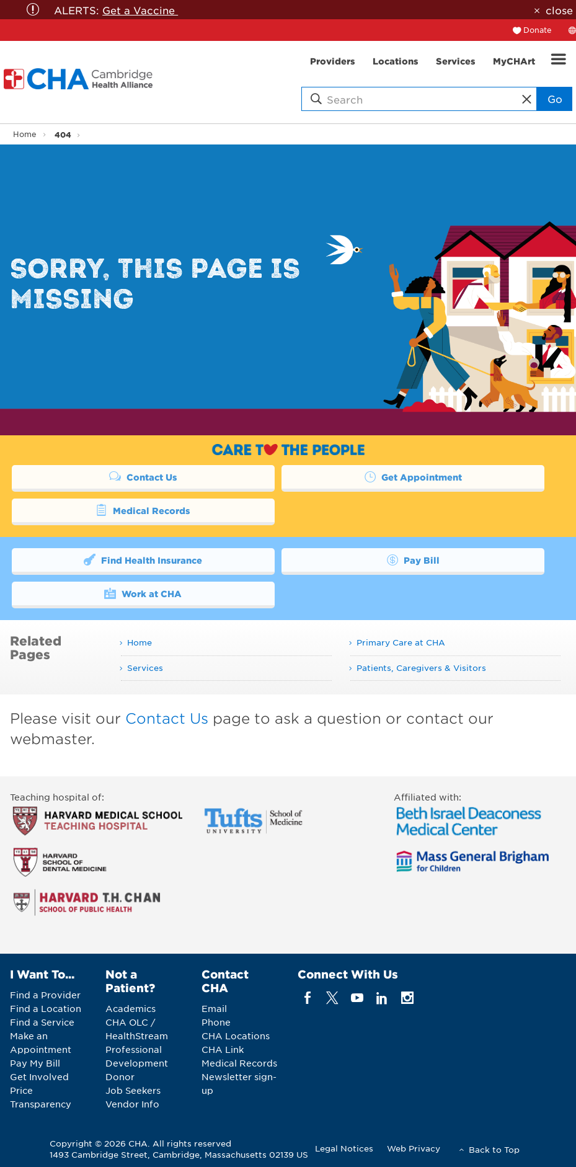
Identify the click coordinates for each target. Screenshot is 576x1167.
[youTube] (357, 998)
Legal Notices (344, 1148)
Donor (120, 1076)
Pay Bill (413, 559)
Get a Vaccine (140, 10)
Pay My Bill (35, 1062)
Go (554, 98)
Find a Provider (45, 994)
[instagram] (407, 998)
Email (214, 1008)
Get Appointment (413, 476)
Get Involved (39, 1076)
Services (145, 667)
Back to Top (494, 1149)
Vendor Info (132, 1103)
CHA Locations (236, 1035)
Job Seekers (133, 1090)
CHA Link (223, 1049)
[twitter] (332, 998)
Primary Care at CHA (401, 642)
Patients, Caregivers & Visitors (421, 667)
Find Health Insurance (143, 559)
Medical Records (142, 510)
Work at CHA (143, 593)
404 (63, 134)
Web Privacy (413, 1148)
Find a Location (45, 1008)
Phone (216, 1021)
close (559, 10)
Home (25, 134)
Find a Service (42, 1021)
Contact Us (143, 476)
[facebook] (307, 998)
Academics (130, 1008)
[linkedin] (382, 998)
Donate (537, 30)
